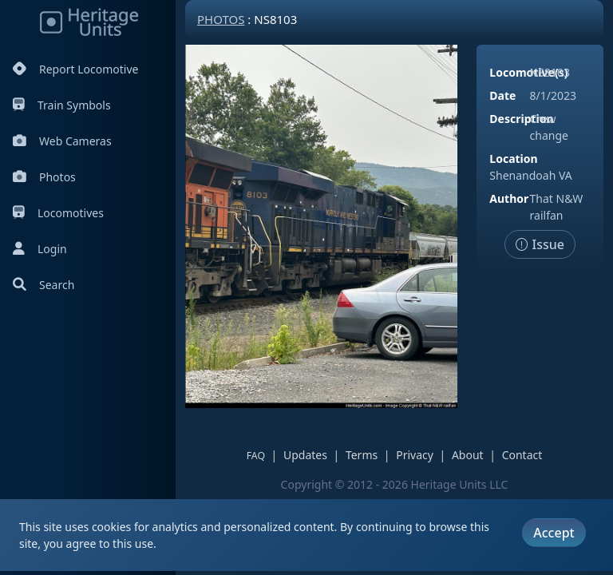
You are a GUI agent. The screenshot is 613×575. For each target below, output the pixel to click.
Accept (553, 532)
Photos (44, 176)
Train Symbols (62, 105)
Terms (362, 454)
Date (502, 95)
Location (513, 158)
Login (40, 248)
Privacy (414, 454)
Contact (522, 454)
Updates (305, 454)
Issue (540, 244)
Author (508, 198)
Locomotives (58, 212)
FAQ (256, 455)
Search (43, 284)
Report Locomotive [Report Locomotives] (75, 69)
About (468, 454)
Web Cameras (62, 141)
